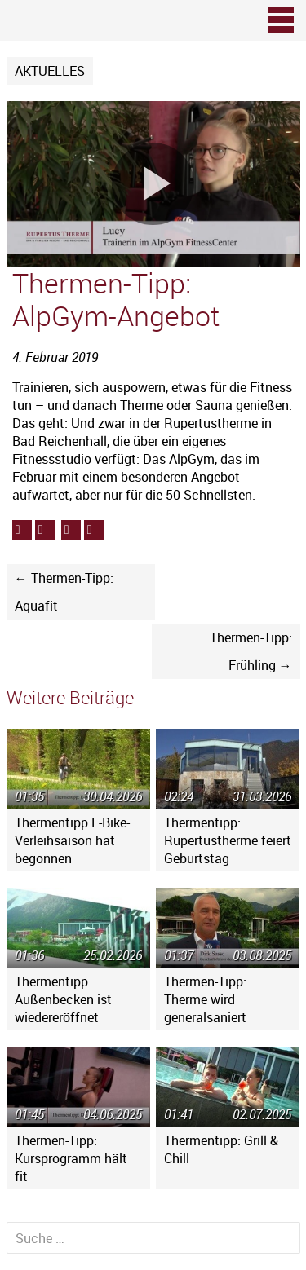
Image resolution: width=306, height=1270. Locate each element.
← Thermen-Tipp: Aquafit (64, 592)
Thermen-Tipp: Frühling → (251, 651)
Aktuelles (50, 71)
